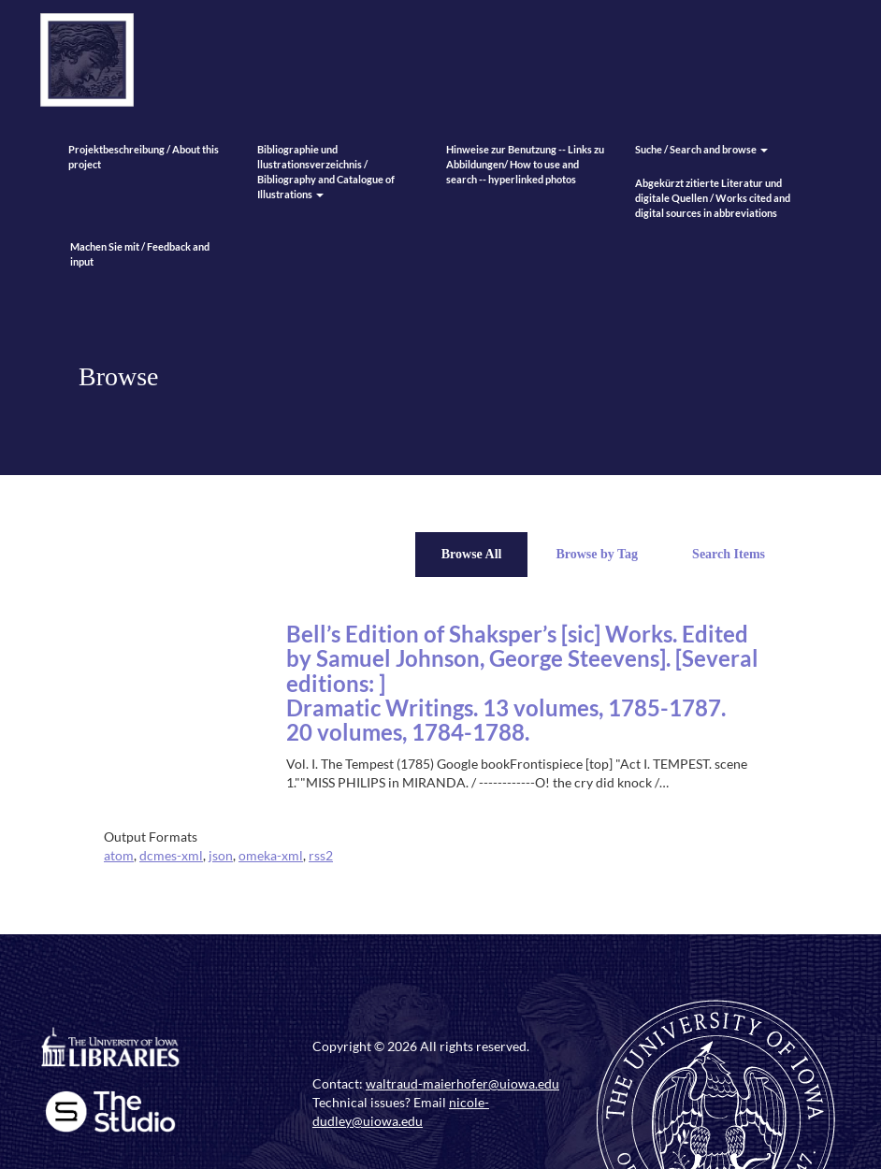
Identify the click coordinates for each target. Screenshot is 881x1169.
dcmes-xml (171, 855)
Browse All (471, 554)
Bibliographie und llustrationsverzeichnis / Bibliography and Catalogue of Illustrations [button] (326, 171)
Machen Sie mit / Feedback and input (139, 253)
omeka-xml (270, 855)
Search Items (728, 554)
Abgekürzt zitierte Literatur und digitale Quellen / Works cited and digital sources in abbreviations (712, 198)
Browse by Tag (597, 554)
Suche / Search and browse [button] (701, 149)
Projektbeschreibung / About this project (143, 156)
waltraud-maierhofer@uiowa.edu (462, 1083)
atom (119, 855)
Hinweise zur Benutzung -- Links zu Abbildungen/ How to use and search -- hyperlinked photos (525, 164)
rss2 (321, 855)
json (221, 855)
